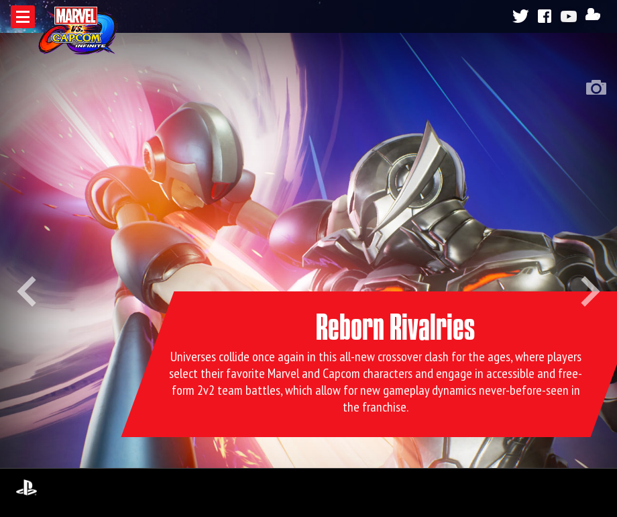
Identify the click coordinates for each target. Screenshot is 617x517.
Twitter (519, 16)
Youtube (570, 16)
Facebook (545, 16)
